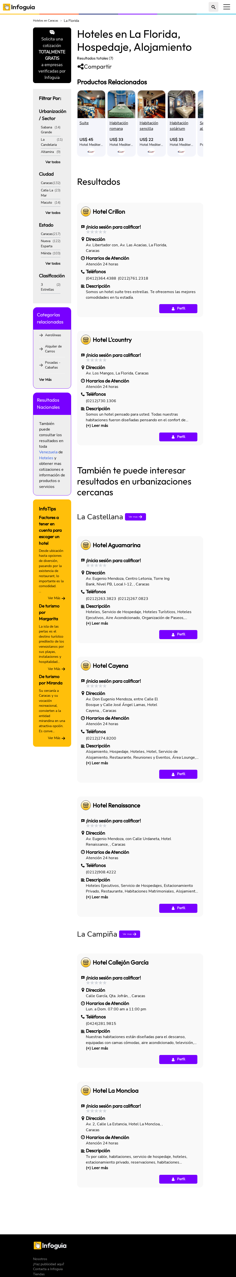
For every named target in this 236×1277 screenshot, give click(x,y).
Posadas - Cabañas (52, 365)
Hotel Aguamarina (116, 613)
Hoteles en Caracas (45, 21)
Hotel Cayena (110, 734)
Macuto (46, 202)
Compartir (94, 66)
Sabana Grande (46, 130)
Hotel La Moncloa (115, 1159)
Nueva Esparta (46, 243)
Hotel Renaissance (116, 874)
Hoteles (46, 457)
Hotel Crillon (109, 280)
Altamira (47, 151)
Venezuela (48, 452)
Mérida (46, 253)
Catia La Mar (47, 193)
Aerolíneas (53, 335)
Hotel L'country (112, 408)
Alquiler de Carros (53, 349)
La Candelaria (49, 142)
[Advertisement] (140, 196)
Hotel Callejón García (120, 1031)
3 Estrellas (47, 287)
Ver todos (52, 162)
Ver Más (45, 379)
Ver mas (136, 585)
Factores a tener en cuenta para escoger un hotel (50, 530)
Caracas (47, 183)
